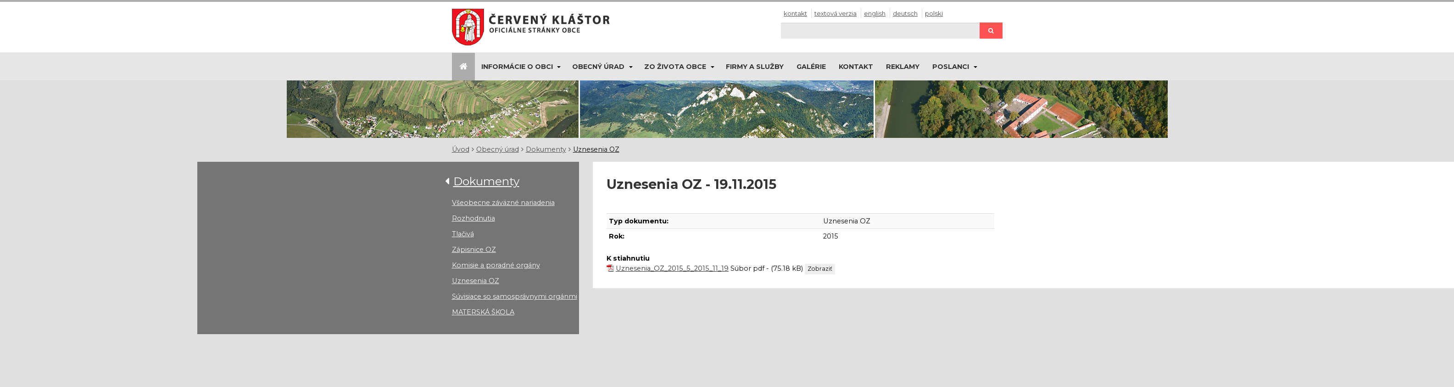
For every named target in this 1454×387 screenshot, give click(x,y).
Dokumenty (546, 149)
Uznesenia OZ (596, 149)
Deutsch (905, 13)
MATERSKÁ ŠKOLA (483, 312)
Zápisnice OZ (474, 249)
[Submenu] (558, 66)
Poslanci (950, 67)
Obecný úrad (598, 67)
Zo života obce (675, 67)
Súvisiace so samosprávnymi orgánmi (514, 296)
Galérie (811, 67)
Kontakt (795, 13)
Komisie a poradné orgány (496, 265)
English (875, 13)
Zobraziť (820, 268)
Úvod (460, 149)
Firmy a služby (755, 67)
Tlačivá (463, 234)
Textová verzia (835, 13)
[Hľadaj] (880, 31)
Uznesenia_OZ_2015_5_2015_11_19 (672, 268)
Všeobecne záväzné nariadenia (503, 203)
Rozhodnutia (473, 218)
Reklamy (902, 67)
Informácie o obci (517, 67)
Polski (934, 13)
